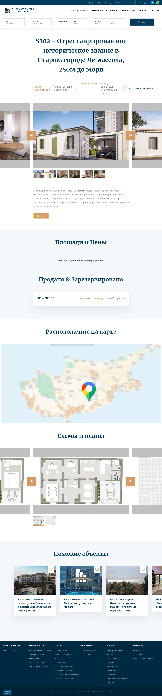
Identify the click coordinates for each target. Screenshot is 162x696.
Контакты (154, 10)
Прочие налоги (60, 662)
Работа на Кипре (87, 655)
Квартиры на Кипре (36, 655)
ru (130, 3)
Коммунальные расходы (64, 670)
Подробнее (41, 216)
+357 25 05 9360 (117, 3)
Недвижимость (99, 10)
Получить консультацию (96, 3)
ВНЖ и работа (128, 10)
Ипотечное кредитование (64, 666)
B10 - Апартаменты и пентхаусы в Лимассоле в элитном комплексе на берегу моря (34, 605)
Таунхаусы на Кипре (36, 662)
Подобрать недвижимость (143, 659)
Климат (110, 655)
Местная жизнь (113, 659)
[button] (31, 135)
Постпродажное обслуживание (67, 674)
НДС (56, 659)
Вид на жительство (88, 651)
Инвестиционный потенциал (118, 678)
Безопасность (112, 666)
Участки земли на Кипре (38, 666)
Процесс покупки (61, 651)
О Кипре (142, 10)
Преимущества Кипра (115, 651)
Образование (112, 670)
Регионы (110, 662)
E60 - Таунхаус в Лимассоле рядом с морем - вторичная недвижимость (123, 605)
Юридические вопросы (63, 655)
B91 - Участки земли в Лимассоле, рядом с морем (79, 603)
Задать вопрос (138, 655)
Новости (110, 682)
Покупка (114, 10)
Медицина (111, 674)
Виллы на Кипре (35, 659)
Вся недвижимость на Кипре (40, 651)
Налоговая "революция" (64, 678)
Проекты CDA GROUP (79, 10)
